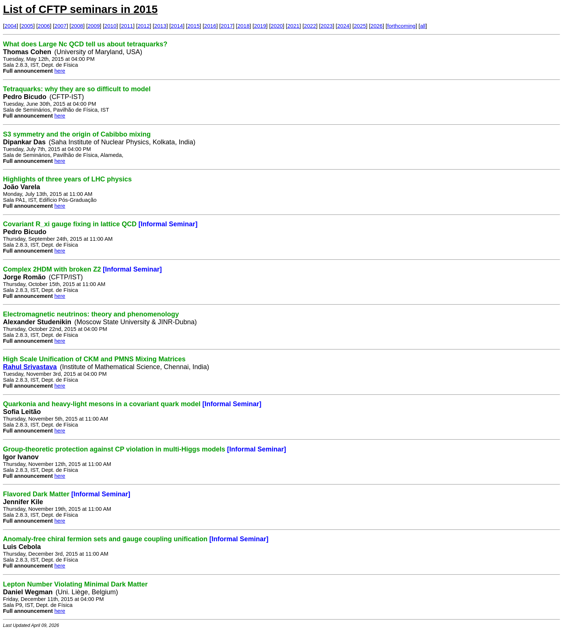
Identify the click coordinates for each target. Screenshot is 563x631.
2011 (127, 26)
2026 (376, 26)
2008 (77, 26)
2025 (360, 26)
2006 (44, 26)
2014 (177, 26)
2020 (277, 26)
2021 (293, 26)
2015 (193, 26)
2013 (160, 26)
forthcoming (401, 26)
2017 (227, 26)
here (59, 71)
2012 (144, 26)
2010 (110, 26)
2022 (310, 26)
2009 (94, 26)
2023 (327, 26)
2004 (10, 26)
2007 (61, 26)
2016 (210, 26)
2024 (343, 26)
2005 (27, 26)
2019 (260, 26)
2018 (244, 26)
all (423, 26)
